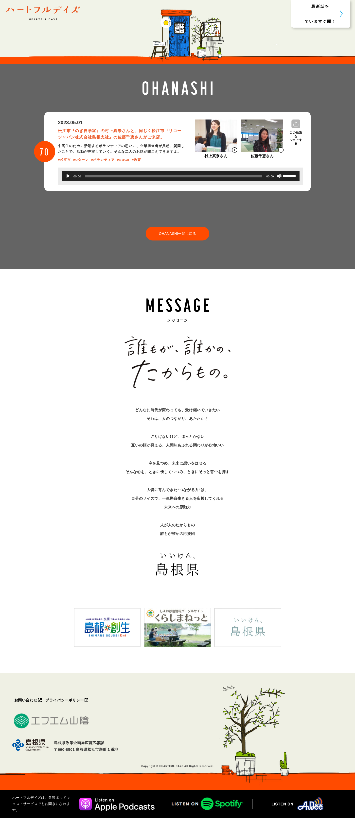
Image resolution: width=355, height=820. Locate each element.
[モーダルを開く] (216, 136)
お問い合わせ (26, 701)
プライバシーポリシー (66, 701)
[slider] (174, 176)
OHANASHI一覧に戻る (177, 234)
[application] (181, 176)
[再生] (68, 176)
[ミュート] (279, 176)
